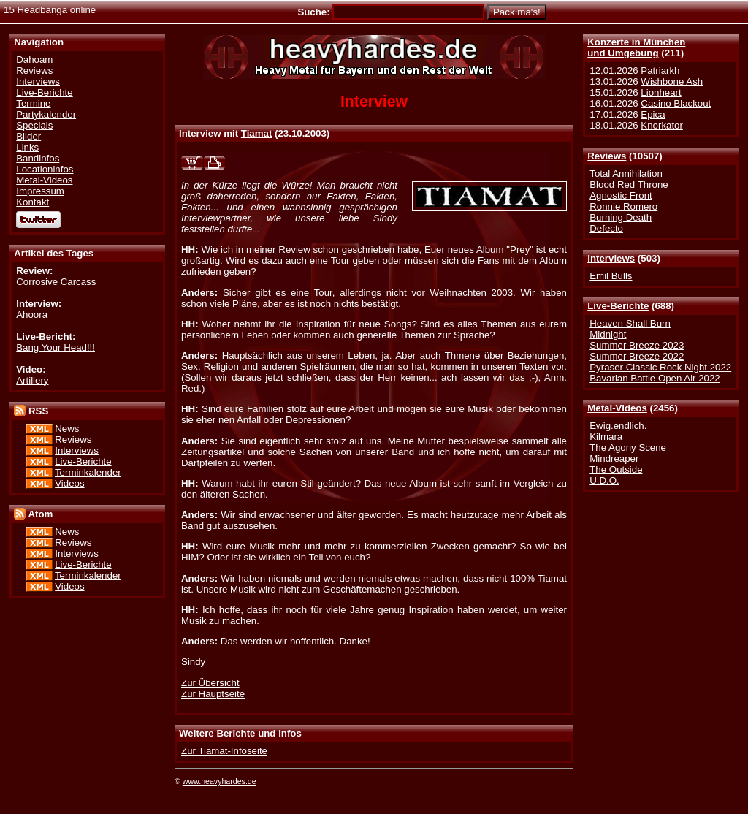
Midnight (607, 334)
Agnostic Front (620, 195)
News (67, 428)
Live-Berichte (618, 305)
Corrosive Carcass (56, 281)
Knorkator (662, 125)
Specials (34, 125)
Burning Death (620, 217)
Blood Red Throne (628, 184)
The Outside (615, 469)
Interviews (611, 258)
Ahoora (31, 314)
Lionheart (661, 92)
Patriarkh (660, 70)
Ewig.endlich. (617, 425)
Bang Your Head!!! (55, 347)
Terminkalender (88, 472)
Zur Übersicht (210, 682)
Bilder (28, 136)
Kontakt (32, 202)
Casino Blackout (676, 103)
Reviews (606, 156)
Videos (69, 483)
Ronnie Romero (623, 206)
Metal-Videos (617, 408)
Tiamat (256, 133)
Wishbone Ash (672, 81)
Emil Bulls (610, 275)
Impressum (40, 191)
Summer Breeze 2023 (636, 345)
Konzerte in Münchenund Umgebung (636, 47)
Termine (33, 103)
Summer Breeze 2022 (636, 356)
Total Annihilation (626, 173)
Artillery (32, 380)
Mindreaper (613, 458)
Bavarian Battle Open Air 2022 (654, 378)
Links (27, 147)
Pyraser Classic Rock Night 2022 (660, 367)
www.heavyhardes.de (219, 781)
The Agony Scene (627, 447)
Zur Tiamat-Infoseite (224, 750)
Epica (653, 114)
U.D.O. (604, 480)
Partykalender (46, 114)
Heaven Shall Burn (630, 323)
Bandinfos (37, 158)
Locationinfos (44, 169)
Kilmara (605, 436)
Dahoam (34, 59)
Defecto (606, 228)
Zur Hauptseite (213, 693)
